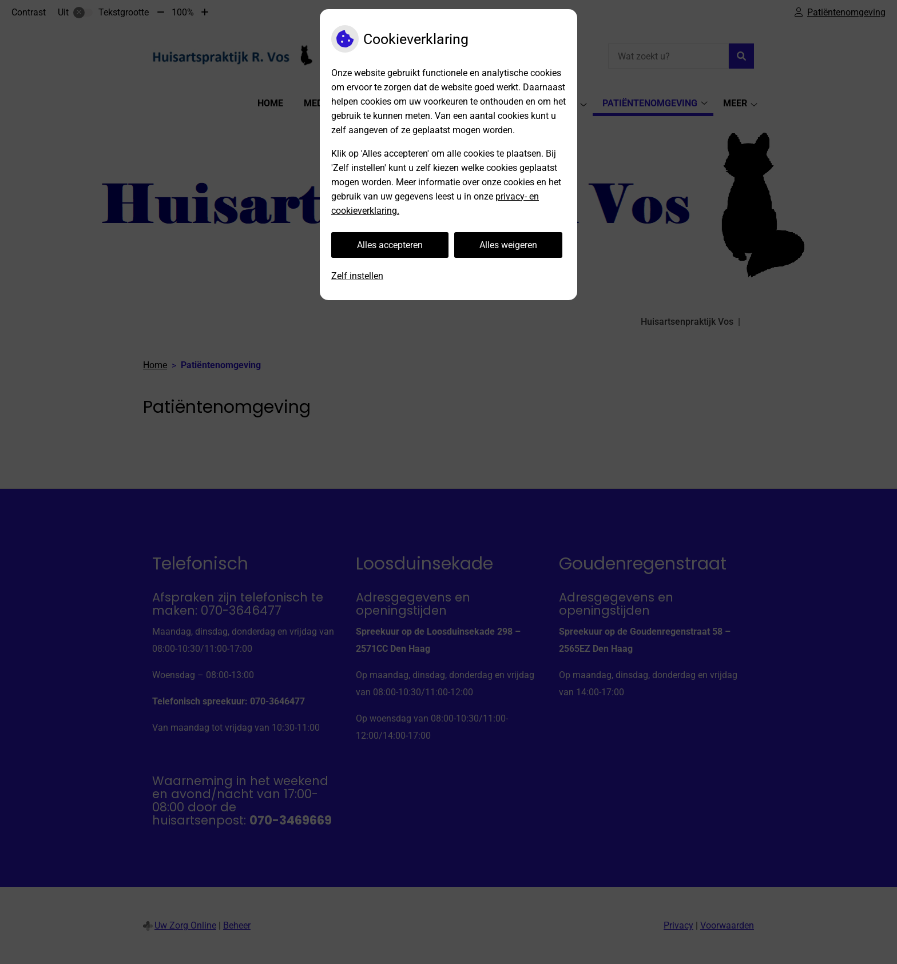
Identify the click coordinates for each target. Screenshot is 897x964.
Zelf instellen (357, 275)
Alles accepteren (390, 245)
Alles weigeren (508, 245)
